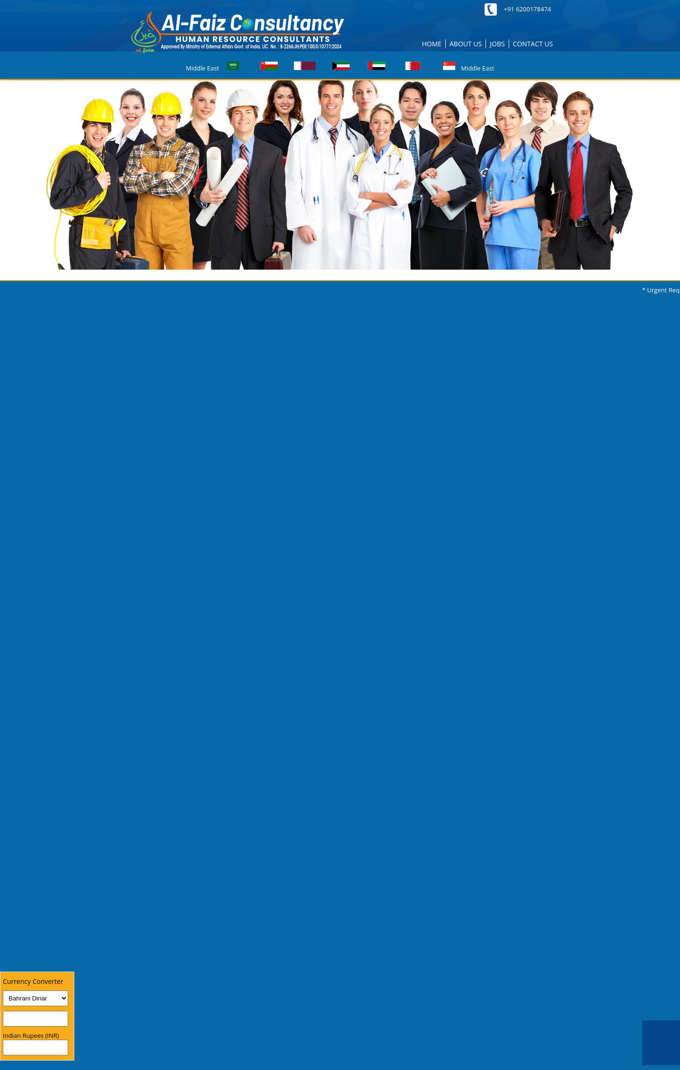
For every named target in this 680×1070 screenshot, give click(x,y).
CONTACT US (533, 43)
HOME (432, 43)
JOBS (497, 43)
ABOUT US (466, 43)
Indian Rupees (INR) (31, 1035)
